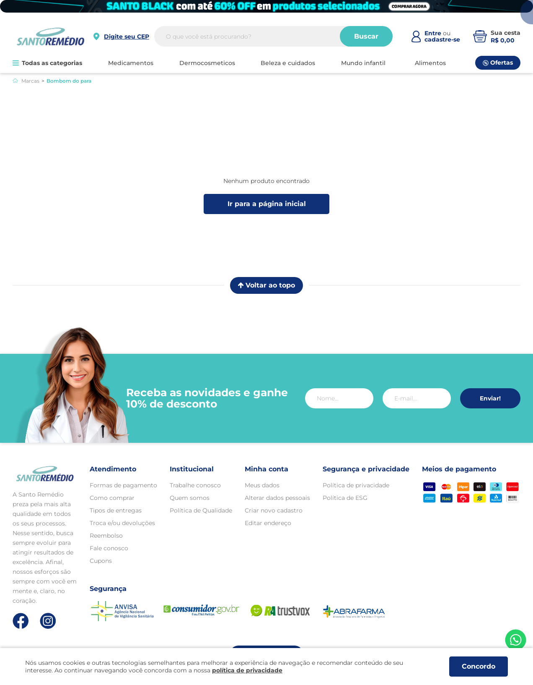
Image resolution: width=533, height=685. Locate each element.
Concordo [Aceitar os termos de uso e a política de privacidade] (478, 666)
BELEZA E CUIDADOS (288, 63)
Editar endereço (268, 523)
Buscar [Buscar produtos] (366, 36)
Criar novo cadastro (274, 510)
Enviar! (490, 398)
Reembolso (106, 535)
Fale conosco (109, 548)
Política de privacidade (356, 485)
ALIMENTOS (430, 63)
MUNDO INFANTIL (363, 63)
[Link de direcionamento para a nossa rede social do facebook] (21, 621)
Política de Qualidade (201, 510)
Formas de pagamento (123, 485)
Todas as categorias (47, 63)
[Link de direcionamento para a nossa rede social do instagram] (48, 621)
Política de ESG (345, 498)
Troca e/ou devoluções (122, 523)
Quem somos (190, 498)
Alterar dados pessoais (277, 498)
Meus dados (262, 485)
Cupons (101, 561)
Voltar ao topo (266, 285)
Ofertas (498, 62)
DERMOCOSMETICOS (207, 63)
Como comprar (112, 498)
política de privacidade (247, 670)
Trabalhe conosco (195, 485)
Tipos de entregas (116, 510)
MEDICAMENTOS (130, 63)
